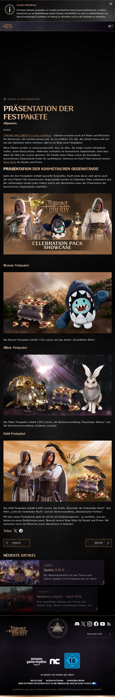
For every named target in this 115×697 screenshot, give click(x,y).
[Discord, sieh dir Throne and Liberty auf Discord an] (77, 624)
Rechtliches (36, 681)
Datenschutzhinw (54, 681)
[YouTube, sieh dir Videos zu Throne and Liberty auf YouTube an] (102, 624)
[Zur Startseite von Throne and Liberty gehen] (7, 26)
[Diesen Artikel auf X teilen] (15, 531)
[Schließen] (111, 4)
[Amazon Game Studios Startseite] (36, 662)
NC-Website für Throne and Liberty (57, 675)
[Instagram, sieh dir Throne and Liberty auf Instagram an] (89, 624)
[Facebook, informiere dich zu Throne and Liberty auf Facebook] (96, 624)
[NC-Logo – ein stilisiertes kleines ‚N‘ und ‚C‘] (55, 662)
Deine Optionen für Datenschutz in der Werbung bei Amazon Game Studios (57, 683)
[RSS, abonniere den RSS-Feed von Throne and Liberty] (109, 624)
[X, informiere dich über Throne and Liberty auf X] (83, 624)
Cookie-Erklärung (75, 681)
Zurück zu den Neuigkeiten (23, 99)
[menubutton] (111, 26)
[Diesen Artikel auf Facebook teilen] (21, 531)
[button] (57, 223)
